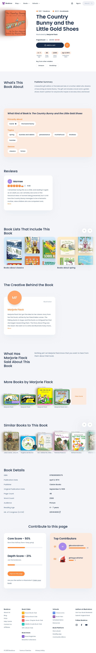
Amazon (41, 67)
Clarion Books (55, 485)
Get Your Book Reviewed (83, 612)
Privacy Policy (40, 651)
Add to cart (50, 46)
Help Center (8, 621)
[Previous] (84, 232)
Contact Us (8, 624)
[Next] (90, 232)
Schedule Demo (58, 620)
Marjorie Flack (52, 36)
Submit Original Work (82, 615)
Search (88, 3)
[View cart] (72, 3)
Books (26, 3)
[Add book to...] (67, 46)
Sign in (78, 3)
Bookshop (53, 67)
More (9, 205)
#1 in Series (15, 403)
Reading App (57, 634)
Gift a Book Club (27, 628)
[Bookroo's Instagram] (76, 625)
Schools (36, 3)
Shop (17, 3)
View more (79, 397)
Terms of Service (25, 651)
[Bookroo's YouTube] (86, 625)
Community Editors (59, 637)
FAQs (5, 618)
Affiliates (7, 627)
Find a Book (57, 631)
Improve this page (16, 575)
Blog (5, 615)
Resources (56, 623)
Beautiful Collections (29, 640)
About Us (7, 612)
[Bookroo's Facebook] (81, 625)
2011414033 (55, 513)
